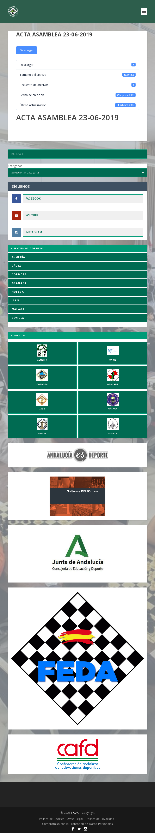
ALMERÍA (18, 257)
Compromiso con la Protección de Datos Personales (77, 824)
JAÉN (15, 300)
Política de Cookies (51, 819)
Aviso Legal (75, 819)
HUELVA (18, 292)
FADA (75, 813)
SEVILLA (18, 318)
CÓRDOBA (19, 274)
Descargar (26, 50)
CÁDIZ (16, 265)
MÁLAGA (18, 309)
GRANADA (19, 283)
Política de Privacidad (100, 819)
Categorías (15, 166)
